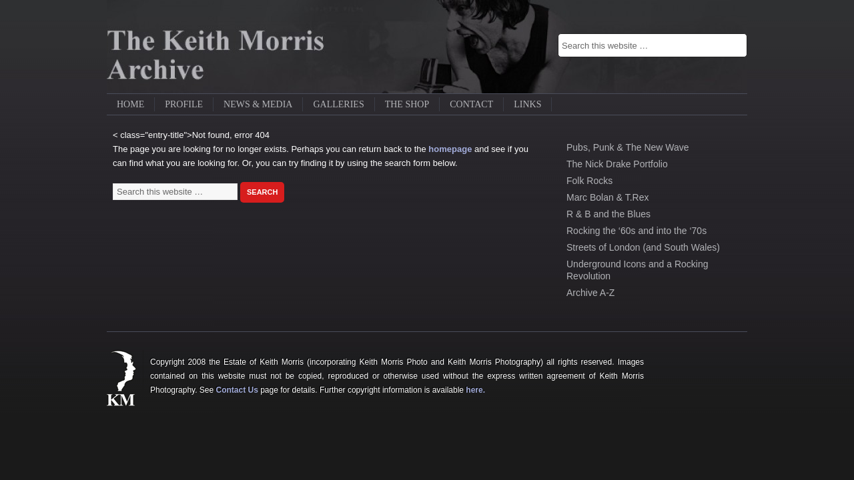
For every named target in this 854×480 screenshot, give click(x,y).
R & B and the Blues (608, 214)
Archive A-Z (590, 292)
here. (475, 390)
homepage (450, 149)
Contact (471, 104)
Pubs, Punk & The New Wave (627, 147)
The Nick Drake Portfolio (617, 164)
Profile (184, 104)
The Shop (407, 104)
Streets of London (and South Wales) (643, 247)
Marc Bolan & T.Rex (607, 197)
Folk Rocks (589, 180)
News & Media (258, 104)
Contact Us (237, 390)
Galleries (338, 104)
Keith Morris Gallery (227, 46)
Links (527, 104)
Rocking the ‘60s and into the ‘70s (636, 230)
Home (130, 104)
